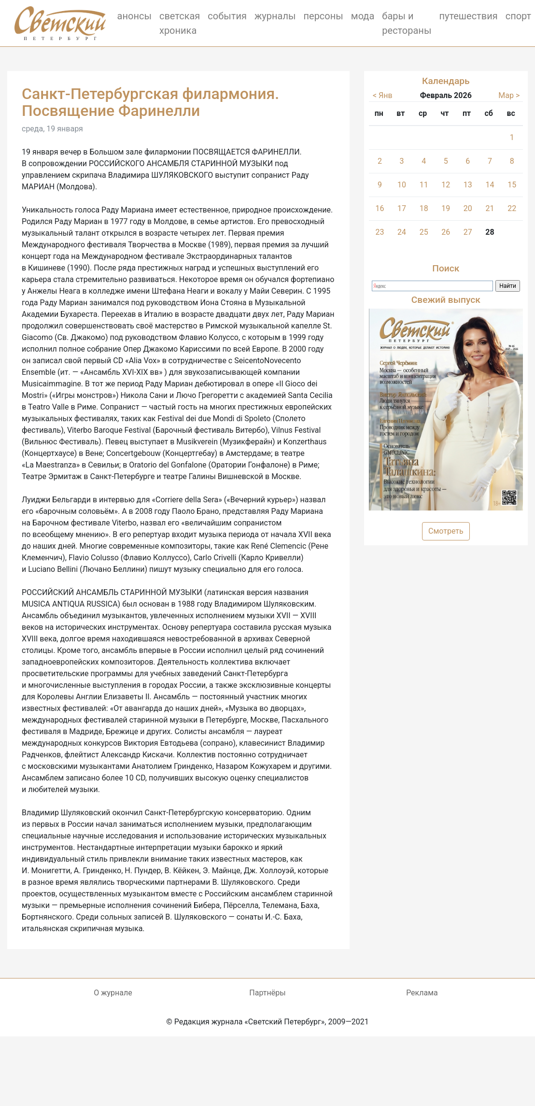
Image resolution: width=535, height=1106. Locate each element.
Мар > (509, 95)
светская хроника (179, 23)
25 (424, 232)
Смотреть (446, 531)
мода (363, 16)
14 (489, 184)
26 (445, 232)
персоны (323, 16)
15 (511, 184)
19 (445, 208)
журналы (275, 16)
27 (468, 232)
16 (380, 208)
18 (424, 208)
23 (380, 232)
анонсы (134, 16)
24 (401, 232)
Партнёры (267, 992)
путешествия (468, 16)
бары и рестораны (406, 23)
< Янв (383, 95)
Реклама (422, 992)
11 (424, 184)
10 (401, 184)
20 (468, 208)
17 (401, 208)
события (227, 16)
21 (489, 208)
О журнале (113, 992)
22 (511, 208)
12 (445, 184)
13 (468, 184)
